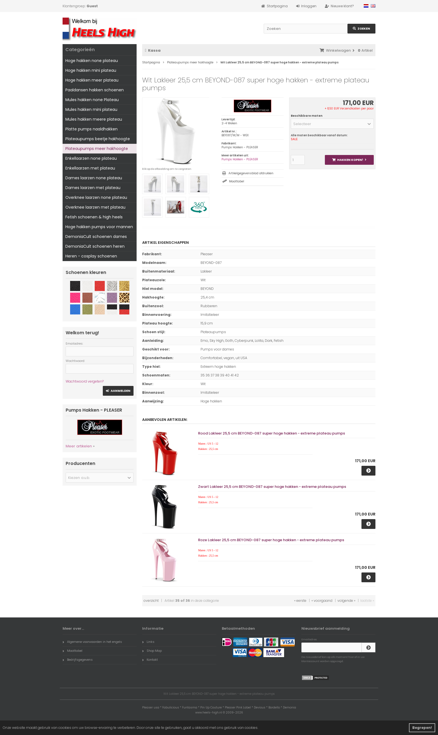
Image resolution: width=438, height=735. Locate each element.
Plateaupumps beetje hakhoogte (97, 139)
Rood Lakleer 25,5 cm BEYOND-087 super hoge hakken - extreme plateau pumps (271, 433)
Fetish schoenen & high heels (94, 217)
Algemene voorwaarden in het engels (92, 641)
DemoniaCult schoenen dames (96, 236)
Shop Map (152, 650)
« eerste (300, 600)
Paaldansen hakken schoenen (94, 90)
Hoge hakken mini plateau (90, 70)
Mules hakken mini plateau (91, 109)
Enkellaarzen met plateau (90, 168)
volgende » (346, 600)
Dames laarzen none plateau (93, 178)
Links (148, 641)
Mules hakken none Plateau (92, 99)
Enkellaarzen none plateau (91, 158)
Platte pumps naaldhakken (91, 129)
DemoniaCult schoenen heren (95, 246)
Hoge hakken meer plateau (91, 80)
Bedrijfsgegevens (78, 659)
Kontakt (150, 659)
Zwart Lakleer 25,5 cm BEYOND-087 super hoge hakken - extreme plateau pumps (272, 486)
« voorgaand (321, 600)
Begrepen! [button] (422, 727)
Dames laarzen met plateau (92, 187)
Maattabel (236, 181)
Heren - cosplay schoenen (91, 256)
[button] (332, 124)
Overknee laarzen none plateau (96, 197)
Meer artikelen (79, 446)
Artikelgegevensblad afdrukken (250, 173)
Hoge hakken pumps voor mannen (99, 227)
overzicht (151, 600)
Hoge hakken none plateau (91, 60)
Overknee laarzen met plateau (95, 207)
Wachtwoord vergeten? (85, 381)
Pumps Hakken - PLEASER (240, 159)
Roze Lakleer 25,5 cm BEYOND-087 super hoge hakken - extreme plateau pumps (271, 540)
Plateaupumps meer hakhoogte (96, 148)
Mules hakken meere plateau (93, 119)
